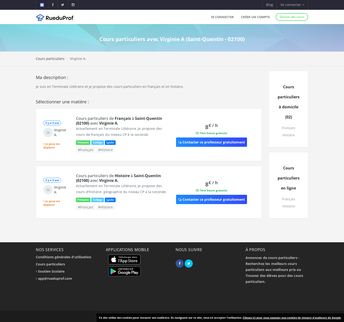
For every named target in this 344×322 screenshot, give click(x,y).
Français (288, 128)
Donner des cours (292, 17)
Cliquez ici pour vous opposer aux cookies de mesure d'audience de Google (292, 317)
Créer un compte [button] (255, 17)
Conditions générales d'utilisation (63, 257)
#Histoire (105, 150)
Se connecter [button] (292, 4)
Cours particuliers (50, 58)
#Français (85, 150)
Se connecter (222, 17)
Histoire (288, 135)
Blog (269, 4)
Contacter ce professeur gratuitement (211, 142)
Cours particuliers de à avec (119, 121)
